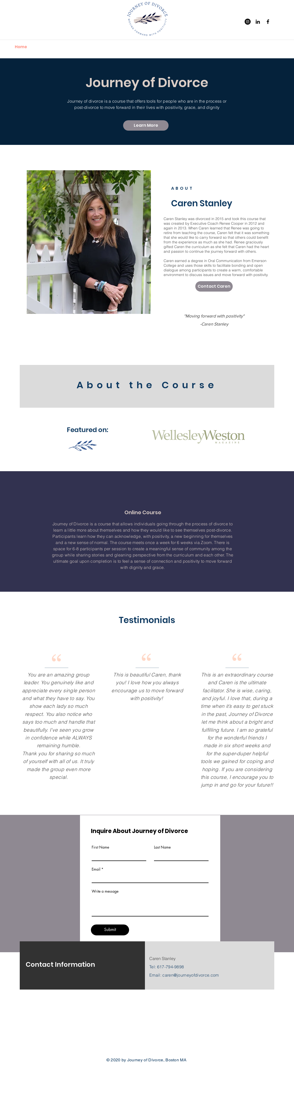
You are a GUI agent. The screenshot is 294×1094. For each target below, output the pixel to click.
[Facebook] (268, 22)
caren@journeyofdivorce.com (190, 975)
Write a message (105, 891)
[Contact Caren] (214, 286)
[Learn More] (146, 125)
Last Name (162, 847)
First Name (100, 847)
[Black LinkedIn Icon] (258, 22)
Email (96, 869)
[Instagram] (248, 22)
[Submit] (110, 929)
